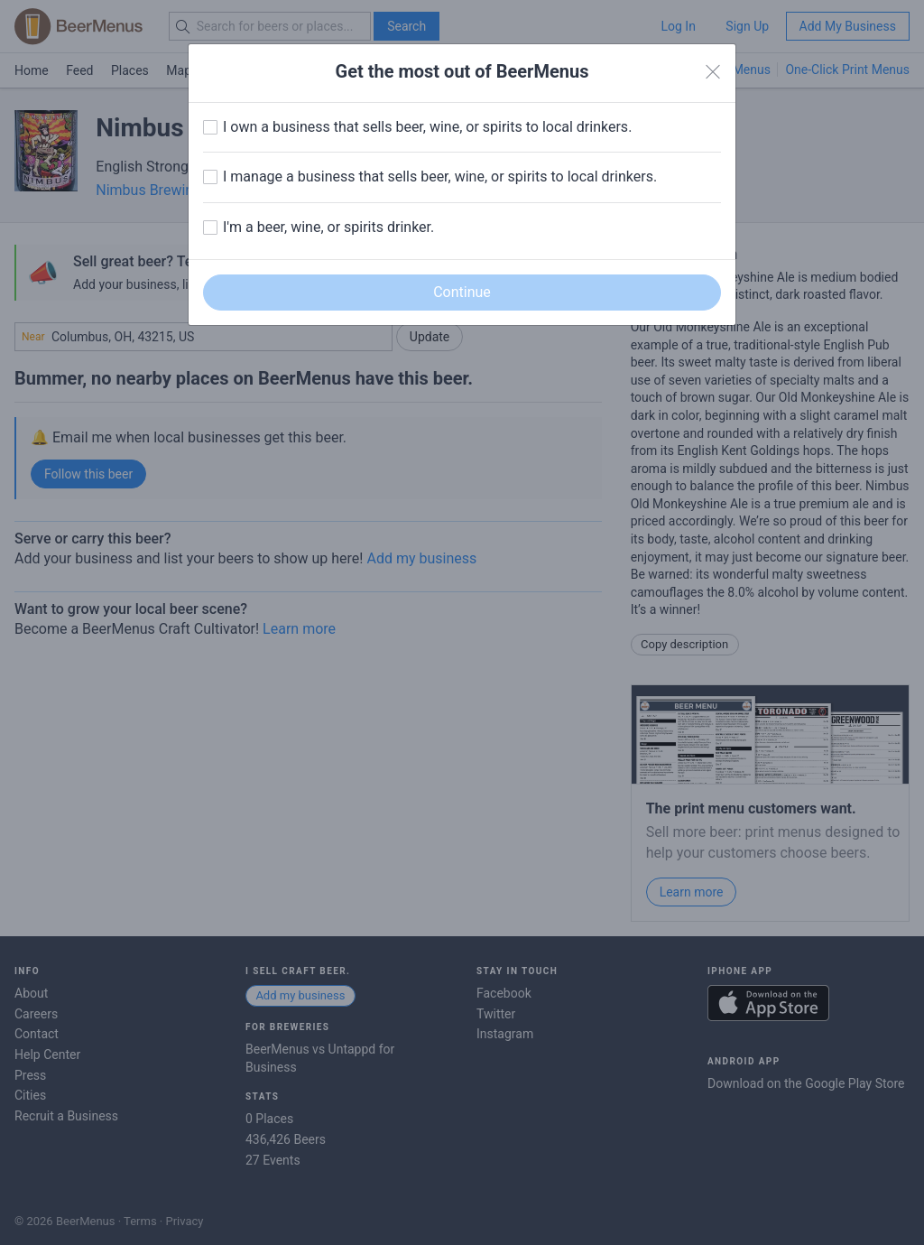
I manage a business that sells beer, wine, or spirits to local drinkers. (440, 176)
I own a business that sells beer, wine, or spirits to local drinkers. (427, 126)
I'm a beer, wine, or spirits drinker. (328, 227)
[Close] (713, 72)
